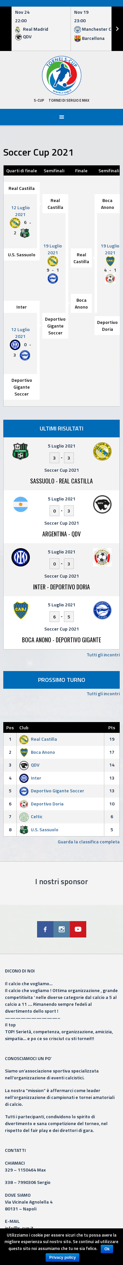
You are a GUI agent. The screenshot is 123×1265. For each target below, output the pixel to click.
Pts (111, 727)
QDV (29, 764)
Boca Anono (107, 204)
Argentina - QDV (61, 534)
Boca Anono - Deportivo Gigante (61, 639)
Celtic (31, 816)
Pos (10, 727)
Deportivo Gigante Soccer (55, 325)
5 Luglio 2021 (61, 445)
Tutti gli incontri (103, 654)
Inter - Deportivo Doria (61, 586)
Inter (21, 306)
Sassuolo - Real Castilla (61, 481)
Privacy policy (62, 1257)
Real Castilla (22, 188)
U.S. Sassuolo (21, 254)
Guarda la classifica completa (89, 841)
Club (24, 727)
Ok (107, 1249)
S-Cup (39, 100)
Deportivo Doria (107, 325)
